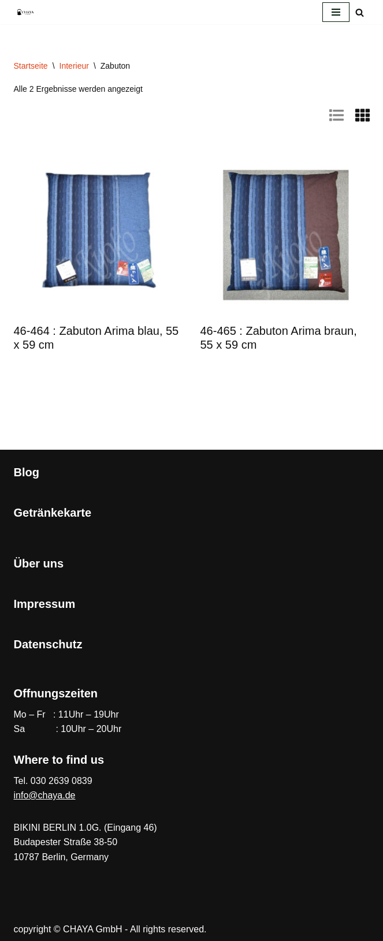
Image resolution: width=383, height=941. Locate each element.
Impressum (45, 604)
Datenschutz (48, 644)
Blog (26, 472)
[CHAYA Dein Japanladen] (25, 12)
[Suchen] (359, 12)
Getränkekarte (53, 512)
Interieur (74, 65)
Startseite (31, 65)
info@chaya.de (45, 795)
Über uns (39, 563)
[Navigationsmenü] (335, 12)
